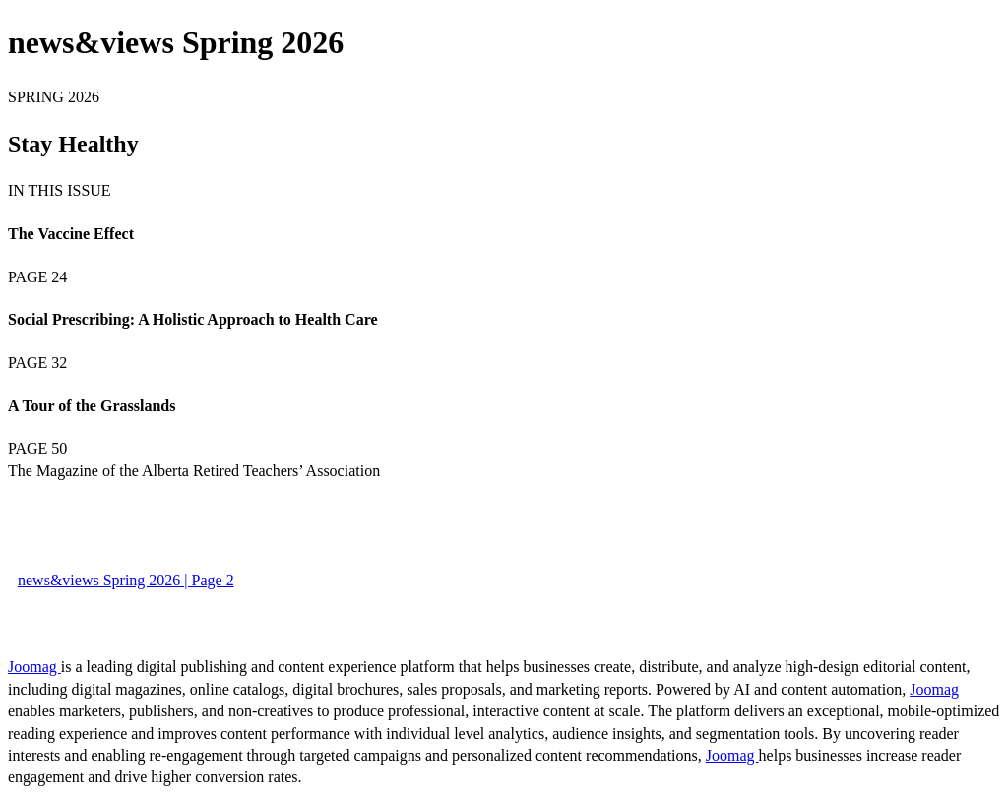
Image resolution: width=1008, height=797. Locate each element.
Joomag (34, 666)
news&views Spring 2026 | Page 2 (126, 580)
